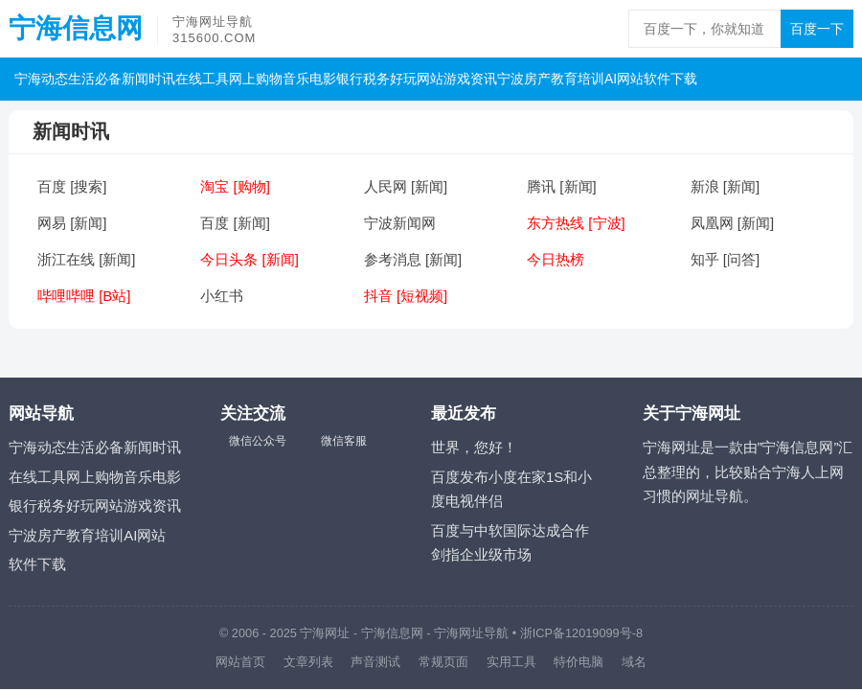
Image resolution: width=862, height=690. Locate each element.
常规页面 (443, 662)
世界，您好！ (474, 447)
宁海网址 (325, 633)
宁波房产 (524, 78)
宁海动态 (41, 78)
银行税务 (363, 78)
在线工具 (202, 78)
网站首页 (240, 662)
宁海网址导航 (471, 633)
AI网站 (624, 78)
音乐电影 (309, 78)
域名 (634, 662)
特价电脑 (578, 662)
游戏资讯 (470, 78)
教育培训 (577, 78)
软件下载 (670, 78)
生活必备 (95, 78)
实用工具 (511, 662)
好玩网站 (416, 78)
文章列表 (308, 662)
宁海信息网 (76, 28)
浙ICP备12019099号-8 (581, 633)
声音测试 (375, 662)
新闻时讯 (148, 78)
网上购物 (256, 78)
